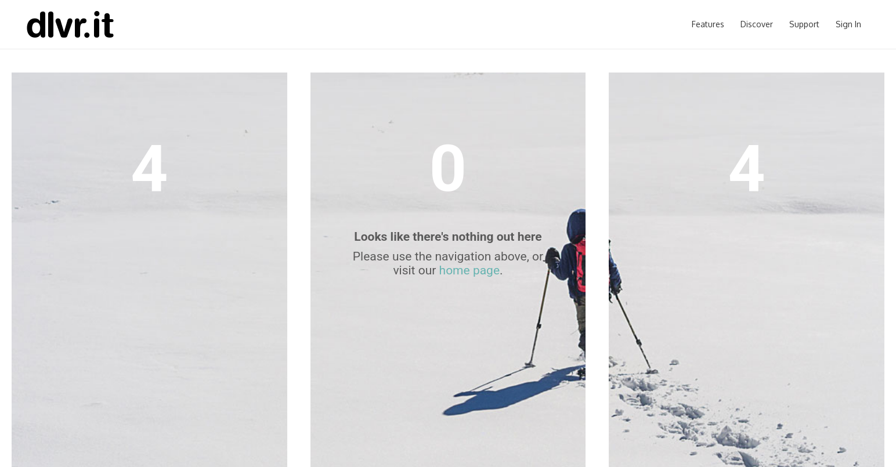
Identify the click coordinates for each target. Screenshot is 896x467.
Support (804, 24)
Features (708, 24)
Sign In (848, 24)
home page (469, 270)
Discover (756, 24)
